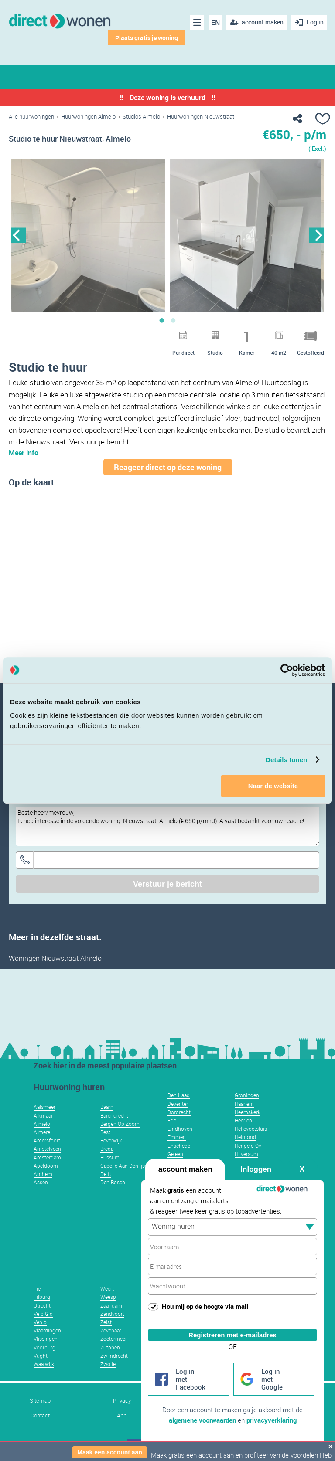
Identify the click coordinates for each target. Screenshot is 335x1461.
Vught (41, 1355)
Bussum (110, 1157)
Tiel (38, 1288)
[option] (88, 235)
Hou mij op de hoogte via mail (205, 1306)
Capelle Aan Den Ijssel (125, 1165)
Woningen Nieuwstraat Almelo (55, 958)
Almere (42, 1132)
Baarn (106, 1106)
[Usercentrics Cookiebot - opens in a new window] (287, 670)
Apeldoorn (46, 1165)
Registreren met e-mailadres (232, 1335)
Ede (172, 1120)
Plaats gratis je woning (146, 38)
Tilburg (42, 1296)
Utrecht (42, 1305)
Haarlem (244, 1103)
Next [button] (316, 235)
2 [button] (173, 320)
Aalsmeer (44, 1106)
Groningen (247, 1095)
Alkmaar (43, 1115)
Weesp (108, 1296)
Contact (40, 1415)
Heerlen (243, 1120)
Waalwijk (44, 1363)
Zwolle (108, 1363)
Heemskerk (247, 1111)
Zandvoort (112, 1313)
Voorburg (44, 1347)
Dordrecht (179, 1111)
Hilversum (246, 1153)
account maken (185, 1169)
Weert (107, 1288)
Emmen (177, 1136)
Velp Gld (43, 1313)
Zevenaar (110, 1330)
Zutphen (110, 1347)
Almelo (42, 1123)
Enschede (179, 1145)
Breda (106, 1148)
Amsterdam (47, 1157)
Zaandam (111, 1305)
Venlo (40, 1322)
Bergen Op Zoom (120, 1123)
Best (105, 1132)
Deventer (178, 1103)
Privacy (122, 1400)
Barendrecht (114, 1115)
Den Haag (179, 1095)
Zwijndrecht (114, 1355)
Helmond (245, 1136)
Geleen (175, 1153)
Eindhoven (180, 1128)
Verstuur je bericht (167, 884)
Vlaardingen (47, 1330)
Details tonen (286, 759)
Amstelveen (47, 1148)
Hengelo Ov (248, 1145)
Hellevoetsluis (251, 1128)
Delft (105, 1173)
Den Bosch (112, 1182)
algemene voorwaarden (202, 1420)
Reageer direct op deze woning (168, 467)
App (121, 1415)
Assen (41, 1182)
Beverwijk (111, 1140)
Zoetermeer (113, 1338)
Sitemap (40, 1400)
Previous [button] (18, 235)
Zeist (106, 1322)
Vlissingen (46, 1338)
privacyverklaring (271, 1420)
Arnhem (43, 1173)
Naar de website (273, 786)
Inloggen (255, 1169)
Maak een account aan (109, 1452)
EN (215, 22)
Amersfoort (47, 1140)
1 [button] (161, 320)
